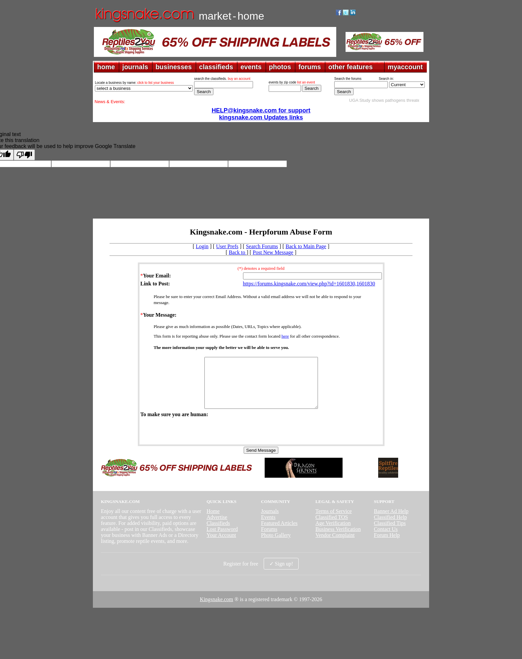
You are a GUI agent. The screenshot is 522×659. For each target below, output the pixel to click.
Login (202, 246)
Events (268, 527)
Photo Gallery (276, 545)
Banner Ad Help (391, 521)
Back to (237, 252)
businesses (173, 67)
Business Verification (338, 539)
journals (135, 67)
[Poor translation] (24, 154)
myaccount (405, 67)
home (106, 67)
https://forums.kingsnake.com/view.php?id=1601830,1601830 (309, 283)
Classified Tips (390, 533)
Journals (270, 521)
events (250, 67)
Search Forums (262, 246)
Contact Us (386, 539)
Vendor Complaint (335, 545)
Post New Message (273, 252)
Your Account (221, 545)
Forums (269, 539)
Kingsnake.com (216, 609)
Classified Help (390, 527)
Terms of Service (334, 521)
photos (280, 67)
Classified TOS (332, 527)
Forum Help (387, 545)
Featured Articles (279, 533)
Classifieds (218, 533)
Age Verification (333, 533)
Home (212, 521)
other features (350, 67)
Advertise (216, 527)
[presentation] (191, 440)
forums (309, 67)
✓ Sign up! (281, 574)
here (285, 336)
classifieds (216, 67)
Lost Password (222, 539)
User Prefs (227, 246)
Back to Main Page (306, 246)
